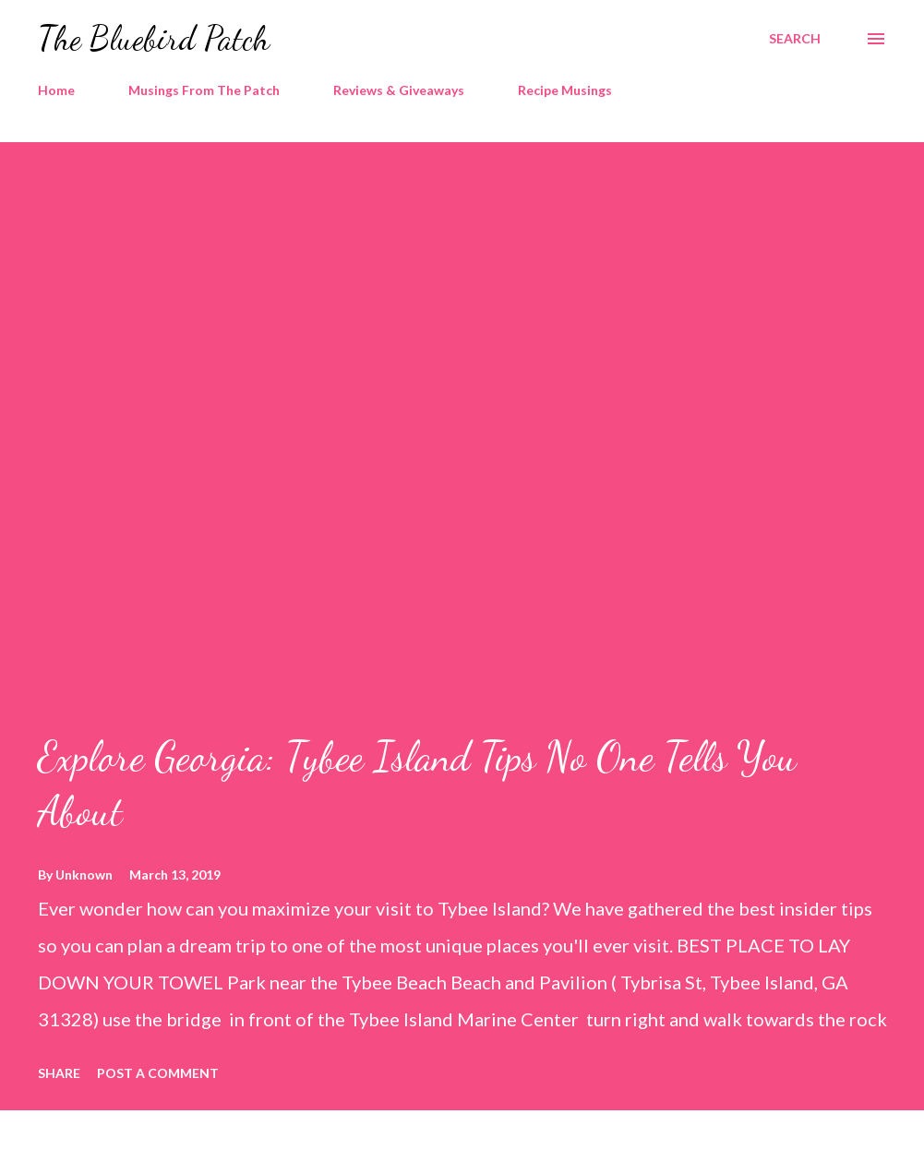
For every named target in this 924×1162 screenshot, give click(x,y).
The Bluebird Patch (154, 38)
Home (56, 90)
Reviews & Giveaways (398, 90)
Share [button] (59, 1073)
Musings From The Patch (204, 90)
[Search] (795, 38)
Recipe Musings (565, 90)
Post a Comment (158, 1073)
